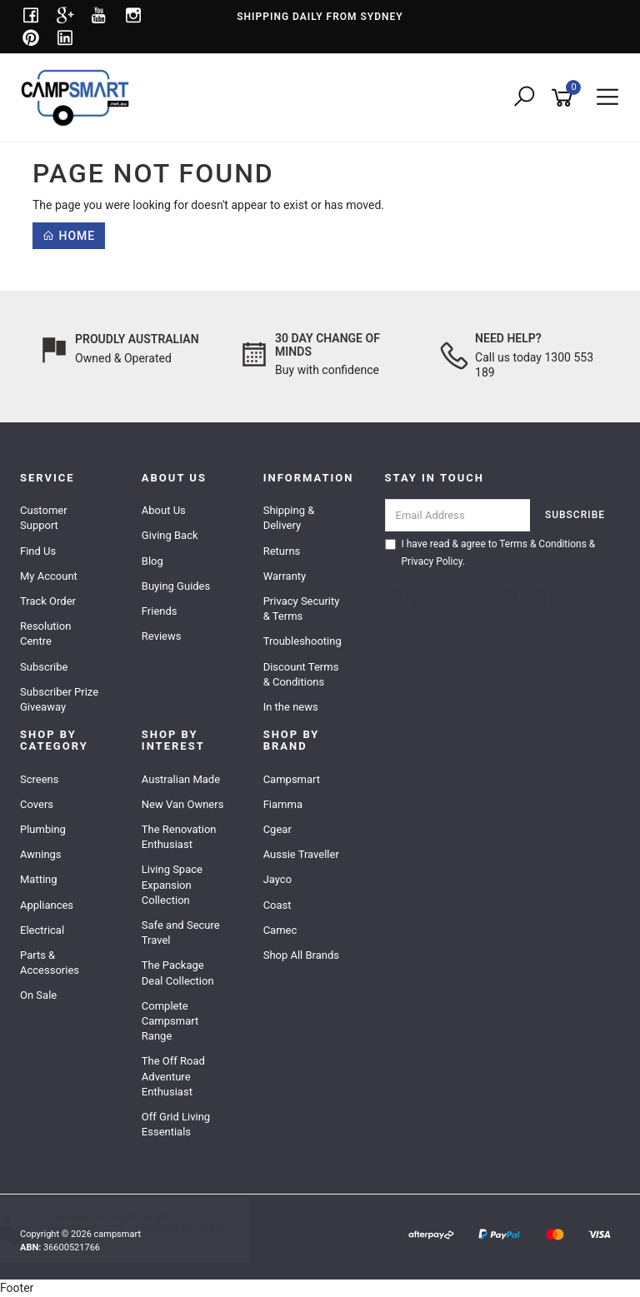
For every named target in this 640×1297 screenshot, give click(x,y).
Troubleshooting (302, 641)
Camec (280, 930)
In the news (290, 707)
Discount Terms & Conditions (301, 674)
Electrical (42, 930)
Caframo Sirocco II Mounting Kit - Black (153, 1228)
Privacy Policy (432, 561)
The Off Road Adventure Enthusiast (173, 1076)
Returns (282, 551)
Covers (36, 804)
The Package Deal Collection (178, 972)
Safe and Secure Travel (181, 932)
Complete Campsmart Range (170, 1021)
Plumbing (43, 829)
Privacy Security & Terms (301, 608)
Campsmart (291, 779)
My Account (49, 576)
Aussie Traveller (301, 854)
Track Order (48, 601)
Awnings (41, 854)
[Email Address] (458, 515)
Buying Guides (176, 586)
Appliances (46, 905)
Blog (152, 561)
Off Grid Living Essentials (176, 1124)
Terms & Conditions (543, 544)
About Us (164, 510)
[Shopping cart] (565, 97)
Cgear (277, 829)
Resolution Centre (45, 633)
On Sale (38, 995)
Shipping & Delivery (289, 517)
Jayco (277, 879)
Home (68, 235)
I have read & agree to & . (490, 552)
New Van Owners (183, 804)
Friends (160, 611)
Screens (39, 779)
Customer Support (44, 517)
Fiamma (282, 804)
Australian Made (181, 779)
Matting (39, 879)
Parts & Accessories (49, 962)
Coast (277, 905)
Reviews (162, 636)
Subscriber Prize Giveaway (59, 699)
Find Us (38, 551)
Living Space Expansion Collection (172, 884)
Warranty (285, 576)
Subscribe (44, 667)
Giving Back (170, 535)
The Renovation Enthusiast (179, 837)
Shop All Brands (301, 955)
